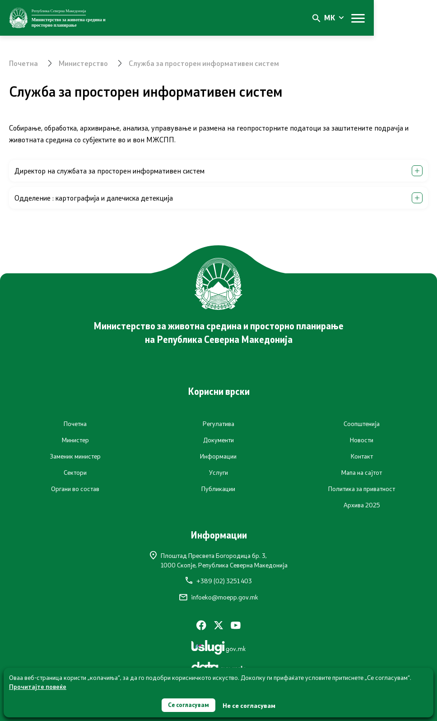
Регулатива (218, 424)
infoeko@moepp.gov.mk (218, 597)
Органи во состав (75, 489)
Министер (75, 440)
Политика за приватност (361, 489)
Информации (218, 456)
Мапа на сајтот (361, 472)
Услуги (218, 472)
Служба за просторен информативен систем (205, 63)
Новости (361, 440)
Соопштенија (362, 424)
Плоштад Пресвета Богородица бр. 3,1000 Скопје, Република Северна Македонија (219, 560)
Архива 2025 (362, 505)
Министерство (83, 63)
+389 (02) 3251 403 (219, 581)
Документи (218, 440)
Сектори (75, 472)
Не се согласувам (250, 705)
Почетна (23, 63)
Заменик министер (75, 456)
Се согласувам (189, 704)
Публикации (218, 489)
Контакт (362, 456)
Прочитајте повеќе (37, 685)
